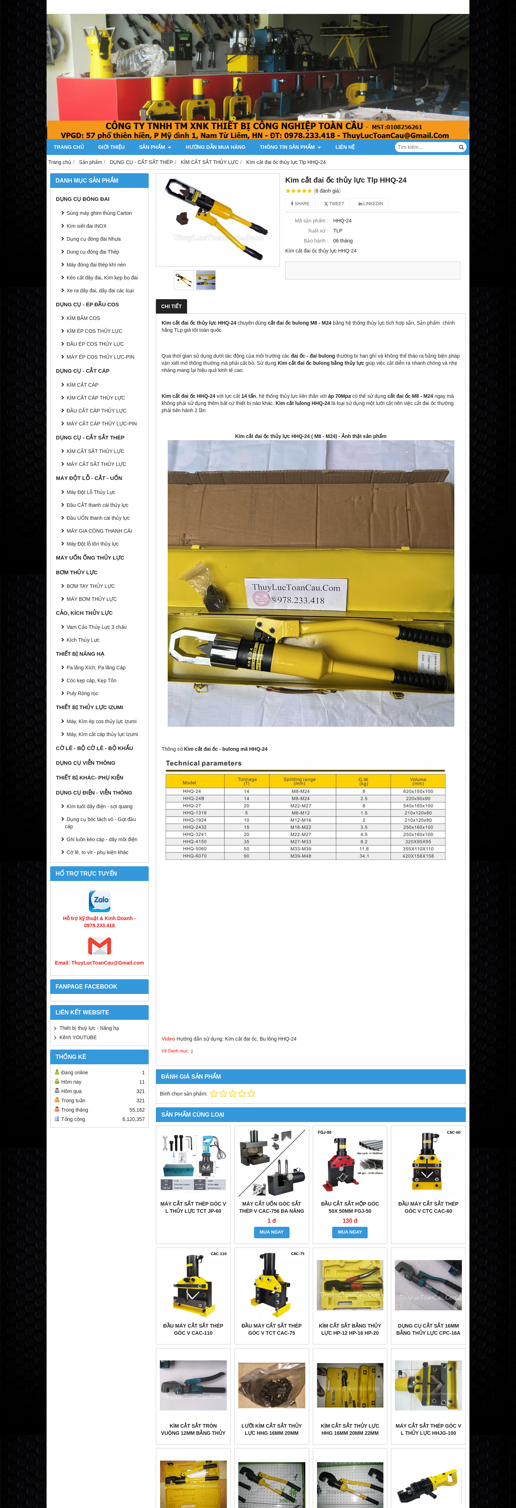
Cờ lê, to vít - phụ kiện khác (97, 852)
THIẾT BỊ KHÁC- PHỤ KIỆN (89, 777)
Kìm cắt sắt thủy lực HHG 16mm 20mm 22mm (350, 1429)
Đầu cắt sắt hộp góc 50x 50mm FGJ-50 (350, 1207)
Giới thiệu (111, 147)
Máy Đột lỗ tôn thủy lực (93, 544)
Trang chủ (69, 147)
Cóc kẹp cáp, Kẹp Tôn (91, 680)
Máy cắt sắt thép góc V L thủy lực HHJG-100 (428, 1429)
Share (300, 203)
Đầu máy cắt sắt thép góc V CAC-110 (193, 1329)
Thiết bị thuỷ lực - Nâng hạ (89, 1028)
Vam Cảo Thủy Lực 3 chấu (96, 627)
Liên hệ (345, 147)
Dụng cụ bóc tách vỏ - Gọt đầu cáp (100, 822)
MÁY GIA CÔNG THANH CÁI (99, 531)
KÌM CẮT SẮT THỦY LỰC (95, 451)
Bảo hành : (316, 241)
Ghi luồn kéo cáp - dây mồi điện (102, 839)
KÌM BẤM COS (83, 318)
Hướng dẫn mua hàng (215, 147)
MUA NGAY (272, 1232)
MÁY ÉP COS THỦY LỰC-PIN (100, 357)
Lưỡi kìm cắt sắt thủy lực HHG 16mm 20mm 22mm (272, 1433)
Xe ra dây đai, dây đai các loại (100, 290)
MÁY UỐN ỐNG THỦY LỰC (90, 558)
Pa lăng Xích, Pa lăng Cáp (96, 667)
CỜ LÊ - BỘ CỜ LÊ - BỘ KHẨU (94, 748)
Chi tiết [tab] (171, 306)
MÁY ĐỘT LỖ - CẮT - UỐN (89, 478)
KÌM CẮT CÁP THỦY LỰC (96, 398)
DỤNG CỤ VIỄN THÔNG (85, 763)
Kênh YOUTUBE (78, 1037)
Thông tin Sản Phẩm (290, 147)
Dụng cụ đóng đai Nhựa (94, 239)
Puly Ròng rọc (82, 693)
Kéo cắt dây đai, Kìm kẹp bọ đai (102, 278)
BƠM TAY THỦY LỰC (91, 586)
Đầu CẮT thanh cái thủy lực (97, 505)
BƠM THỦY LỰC (76, 572)
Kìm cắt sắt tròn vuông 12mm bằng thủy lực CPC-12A (193, 1433)
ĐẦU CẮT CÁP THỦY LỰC (96, 411)
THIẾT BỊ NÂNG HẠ (80, 654)
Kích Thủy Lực (83, 640)
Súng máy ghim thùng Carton (99, 213)
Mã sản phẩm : (311, 220)
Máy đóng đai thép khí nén (96, 265)
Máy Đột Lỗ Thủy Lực (91, 492)
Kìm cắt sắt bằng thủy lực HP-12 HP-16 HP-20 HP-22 (350, 1333)
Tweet (334, 203)
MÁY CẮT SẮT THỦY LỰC (96, 464)
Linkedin (371, 203)
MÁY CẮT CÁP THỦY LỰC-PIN (102, 424)
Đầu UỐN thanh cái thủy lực (98, 518)
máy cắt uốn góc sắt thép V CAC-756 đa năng (271, 1207)
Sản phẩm (155, 147)
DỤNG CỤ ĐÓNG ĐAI (83, 199)
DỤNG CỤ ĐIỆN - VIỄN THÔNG (94, 793)
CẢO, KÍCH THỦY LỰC (84, 613)
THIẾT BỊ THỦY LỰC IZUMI (89, 707)
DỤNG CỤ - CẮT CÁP (83, 371)
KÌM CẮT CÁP (83, 385)
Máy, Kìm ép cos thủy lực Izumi (102, 721)
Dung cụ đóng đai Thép (93, 252)
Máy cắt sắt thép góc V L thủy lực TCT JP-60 (193, 1207)
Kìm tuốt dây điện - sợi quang (100, 806)
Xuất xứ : (318, 231)
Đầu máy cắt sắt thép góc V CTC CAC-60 (428, 1207)
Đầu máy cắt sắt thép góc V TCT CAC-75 (272, 1329)
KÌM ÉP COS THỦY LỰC (95, 331)
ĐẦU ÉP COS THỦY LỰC (95, 344)
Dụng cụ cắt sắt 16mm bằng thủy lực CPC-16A (428, 1329)
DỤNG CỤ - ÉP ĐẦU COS (87, 304)
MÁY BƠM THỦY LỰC (92, 599)
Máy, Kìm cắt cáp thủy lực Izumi (102, 734)
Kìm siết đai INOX (86, 226)
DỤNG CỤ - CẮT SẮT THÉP (90, 437)
